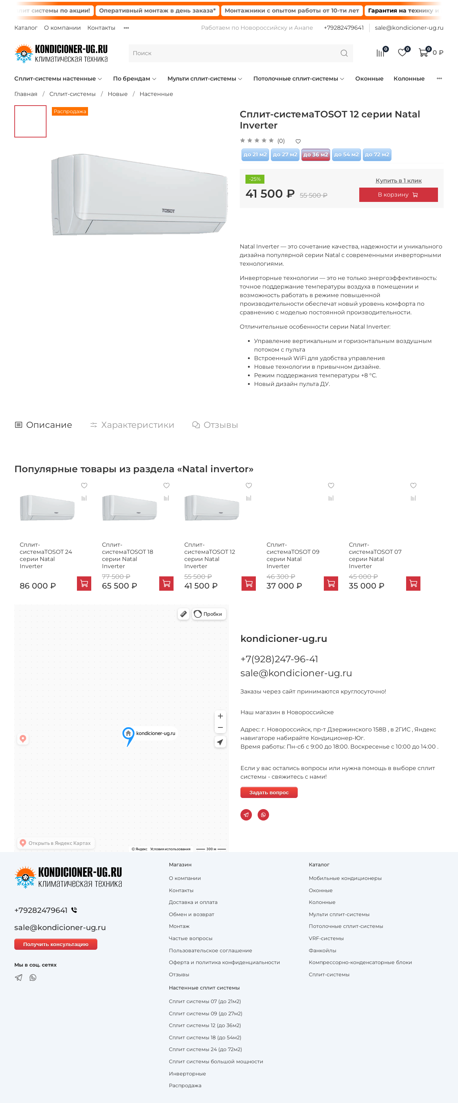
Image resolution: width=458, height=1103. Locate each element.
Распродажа (185, 1084)
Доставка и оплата (193, 901)
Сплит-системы (72, 94)
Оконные (369, 78)
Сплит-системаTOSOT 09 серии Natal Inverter (308, 557)
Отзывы (179, 973)
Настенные (156, 94)
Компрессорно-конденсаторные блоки (360, 961)
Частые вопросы (191, 937)
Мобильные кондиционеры (345, 877)
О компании (62, 27)
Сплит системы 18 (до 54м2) (205, 1036)
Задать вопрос (269, 791)
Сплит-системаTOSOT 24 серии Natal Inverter (44, 557)
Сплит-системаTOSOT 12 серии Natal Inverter (220, 557)
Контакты (101, 27)
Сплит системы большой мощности (216, 1060)
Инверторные (187, 1072)
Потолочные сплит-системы (299, 78)
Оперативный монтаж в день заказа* (173, 10)
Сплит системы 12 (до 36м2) (205, 1024)
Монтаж (179, 924)
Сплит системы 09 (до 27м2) (206, 1012)
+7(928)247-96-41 (279, 657)
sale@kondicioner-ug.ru (409, 27)
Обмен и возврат (191, 913)
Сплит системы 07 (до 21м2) (205, 1000)
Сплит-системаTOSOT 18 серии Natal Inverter (132, 557)
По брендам (135, 78)
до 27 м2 (285, 154)
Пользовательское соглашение (210, 949)
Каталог (26, 27)
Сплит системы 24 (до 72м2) (205, 1048)
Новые (118, 94)
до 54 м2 (346, 154)
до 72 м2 (377, 154)
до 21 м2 (255, 154)
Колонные (409, 78)
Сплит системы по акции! (66, 10)
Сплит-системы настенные (58, 78)
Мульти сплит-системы (205, 78)
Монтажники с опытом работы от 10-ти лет (307, 10)
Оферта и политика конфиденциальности (224, 961)
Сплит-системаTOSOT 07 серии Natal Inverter (396, 557)
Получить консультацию (55, 943)
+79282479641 (344, 27)
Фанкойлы (322, 949)
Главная (26, 94)
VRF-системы (326, 937)
